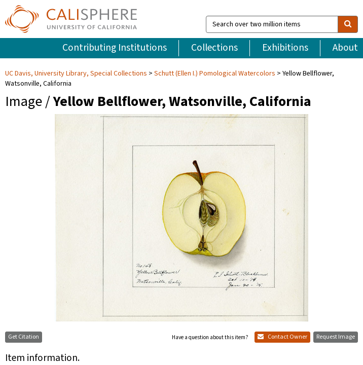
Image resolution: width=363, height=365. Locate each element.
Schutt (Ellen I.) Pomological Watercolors (214, 53)
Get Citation (23, 317)
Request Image (335, 317)
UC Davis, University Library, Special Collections (77, 53)
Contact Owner (282, 317)
